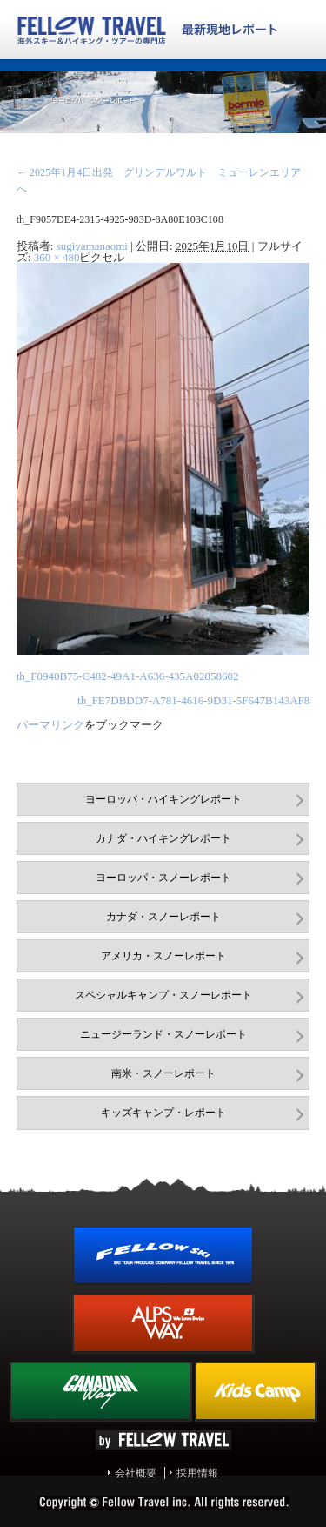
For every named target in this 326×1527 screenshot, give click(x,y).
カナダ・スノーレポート (163, 917)
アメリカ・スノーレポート (163, 956)
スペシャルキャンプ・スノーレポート (163, 995)
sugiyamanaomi (92, 245)
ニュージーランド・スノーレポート (163, 1034)
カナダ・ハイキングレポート (163, 838)
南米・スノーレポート (163, 1073)
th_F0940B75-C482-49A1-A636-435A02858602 (128, 676)
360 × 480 (57, 257)
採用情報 (197, 1473)
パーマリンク (50, 724)
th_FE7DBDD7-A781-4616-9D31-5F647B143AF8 (193, 700)
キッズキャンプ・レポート (163, 1113)
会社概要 (135, 1473)
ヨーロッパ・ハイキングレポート (163, 799)
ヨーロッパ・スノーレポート (163, 877)
